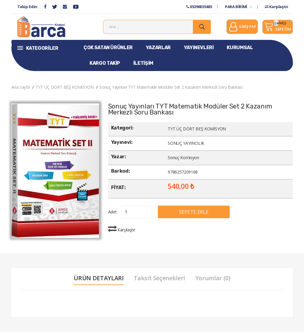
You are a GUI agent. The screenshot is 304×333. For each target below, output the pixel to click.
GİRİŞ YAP (242, 28)
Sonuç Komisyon (183, 159)
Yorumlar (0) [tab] (213, 279)
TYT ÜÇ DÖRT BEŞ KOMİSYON (65, 88)
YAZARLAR (158, 49)
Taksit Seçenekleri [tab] (159, 279)
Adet (112, 213)
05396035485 (199, 6)
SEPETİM (277, 27)
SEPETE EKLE (196, 213)
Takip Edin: (27, 6)
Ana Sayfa (20, 88)
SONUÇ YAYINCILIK (186, 144)
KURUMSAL (240, 49)
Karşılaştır (276, 6)
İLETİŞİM (143, 64)
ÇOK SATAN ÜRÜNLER (108, 49)
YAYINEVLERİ (199, 49)
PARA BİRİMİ (238, 6)
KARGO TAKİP (105, 64)
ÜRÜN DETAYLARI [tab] (98, 279)
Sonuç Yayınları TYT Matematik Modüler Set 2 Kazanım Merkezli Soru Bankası (170, 88)
